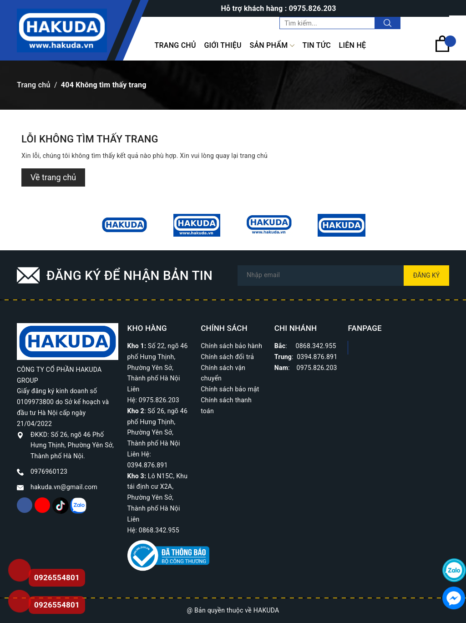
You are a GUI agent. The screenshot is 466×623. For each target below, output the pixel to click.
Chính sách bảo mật (230, 389)
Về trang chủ (53, 177)
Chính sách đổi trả (227, 356)
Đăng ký (426, 275)
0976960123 (48, 471)
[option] (124, 225)
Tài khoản (430, 22)
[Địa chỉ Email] (343, 275)
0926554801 (57, 604)
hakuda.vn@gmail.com (63, 487)
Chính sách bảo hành (231, 345)
